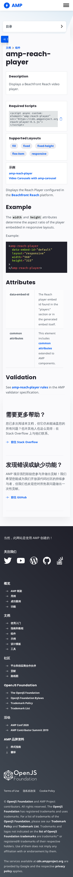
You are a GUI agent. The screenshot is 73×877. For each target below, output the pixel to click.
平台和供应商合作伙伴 (21, 663)
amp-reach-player (20, 170)
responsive (39, 151)
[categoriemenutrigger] (9, 39)
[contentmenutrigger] (34, 26)
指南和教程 (14, 625)
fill (14, 143)
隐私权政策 (29, 788)
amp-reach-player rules (30, 384)
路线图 (12, 673)
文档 (8, 48)
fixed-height (45, 143)
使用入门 (13, 620)
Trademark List (18, 705)
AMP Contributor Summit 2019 (27, 727)
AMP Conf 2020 (17, 722)
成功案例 (13, 598)
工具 (11, 646)
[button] (66, 5)
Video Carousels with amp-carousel (32, 175)
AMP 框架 (14, 588)
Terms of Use (11, 788)
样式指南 (13, 744)
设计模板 (13, 641)
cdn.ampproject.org (48, 858)
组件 (17, 48)
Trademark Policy (19, 700)
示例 (11, 635)
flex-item (18, 151)
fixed (26, 143)
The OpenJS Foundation (23, 690)
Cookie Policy (47, 788)
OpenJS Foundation (20, 798)
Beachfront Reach (25, 192)
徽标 (11, 749)
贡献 (11, 668)
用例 (11, 593)
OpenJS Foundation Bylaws (25, 695)
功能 (11, 603)
